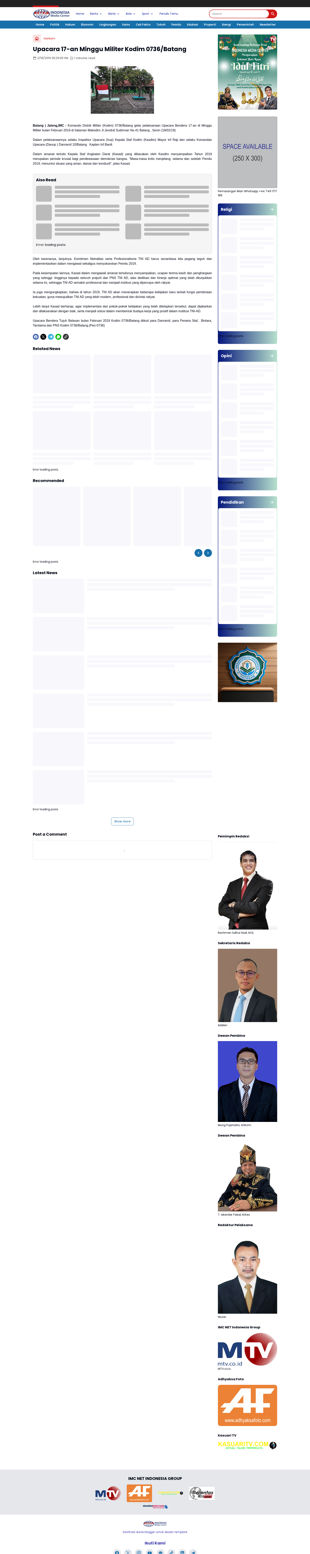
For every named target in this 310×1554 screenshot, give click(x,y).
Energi (226, 25)
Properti (210, 25)
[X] (43, 337)
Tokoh (160, 25)
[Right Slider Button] (208, 553)
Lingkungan (107, 25)
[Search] (239, 14)
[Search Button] (273, 14)
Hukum (70, 25)
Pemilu (176, 25)
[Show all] (271, 209)
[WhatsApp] (58, 337)
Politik (54, 25)
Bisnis (114, 14)
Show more (122, 821)
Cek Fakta (143, 25)
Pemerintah (245, 25)
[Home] (37, 38)
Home (80, 14)
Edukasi (192, 25)
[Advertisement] (247, 768)
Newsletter (268, 25)
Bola (131, 14)
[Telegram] (51, 337)
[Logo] (155, 1524)
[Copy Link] (66, 337)
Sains (126, 25)
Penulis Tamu (169, 14)
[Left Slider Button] (198, 553)
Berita (96, 14)
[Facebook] (36, 337)
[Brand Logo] (108, 1493)
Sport (148, 14)
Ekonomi (87, 25)
